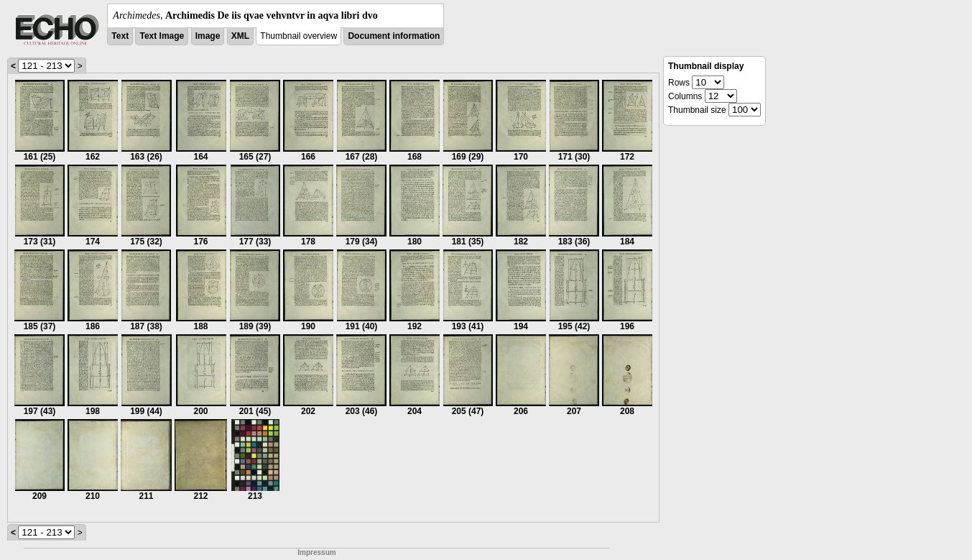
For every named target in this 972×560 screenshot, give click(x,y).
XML (240, 36)
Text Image (161, 36)
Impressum (316, 552)
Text (120, 36)
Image (208, 36)
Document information (394, 36)
